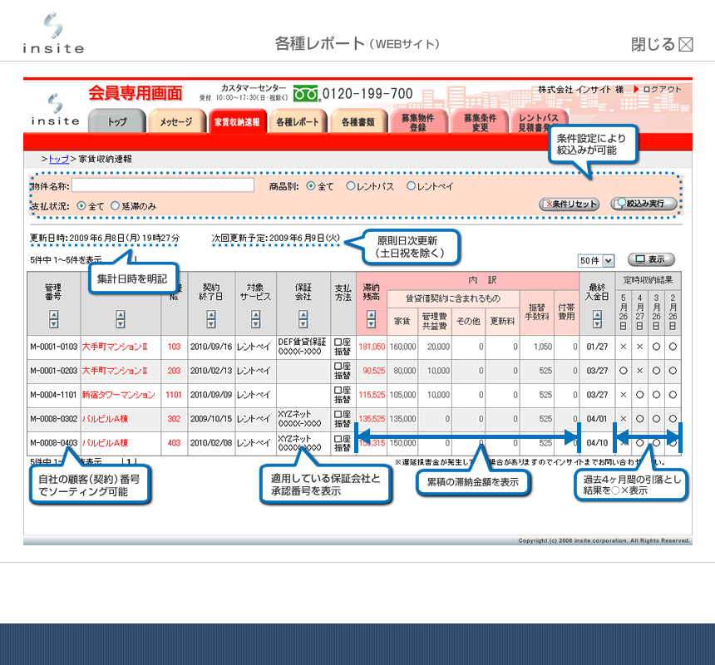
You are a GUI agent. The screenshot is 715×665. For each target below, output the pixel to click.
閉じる (662, 44)
